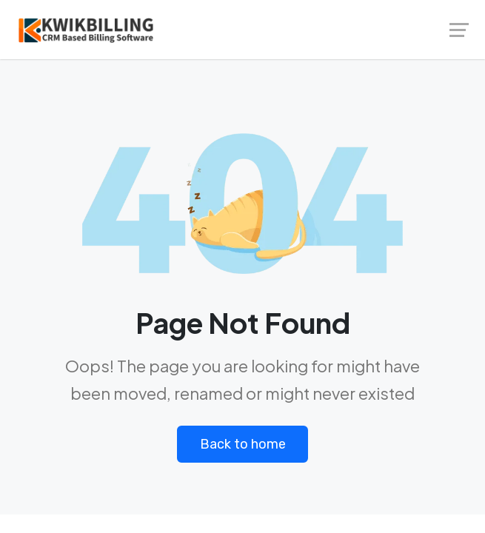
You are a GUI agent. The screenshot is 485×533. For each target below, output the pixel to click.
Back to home (243, 444)
